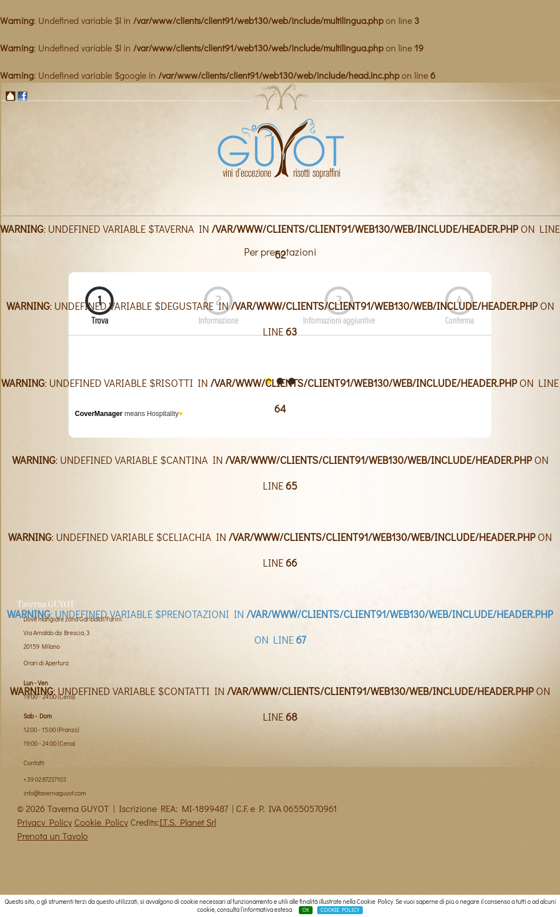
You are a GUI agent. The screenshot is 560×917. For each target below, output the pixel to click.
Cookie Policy (101, 822)
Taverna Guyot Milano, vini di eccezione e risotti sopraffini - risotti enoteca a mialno (280, 147)
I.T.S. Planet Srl (187, 822)
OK (305, 910)
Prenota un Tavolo (52, 836)
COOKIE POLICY (340, 910)
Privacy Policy (44, 822)
